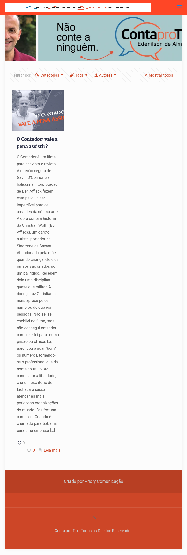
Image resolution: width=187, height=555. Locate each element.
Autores (106, 75)
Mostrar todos (158, 75)
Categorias (49, 75)
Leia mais (52, 450)
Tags (79, 75)
